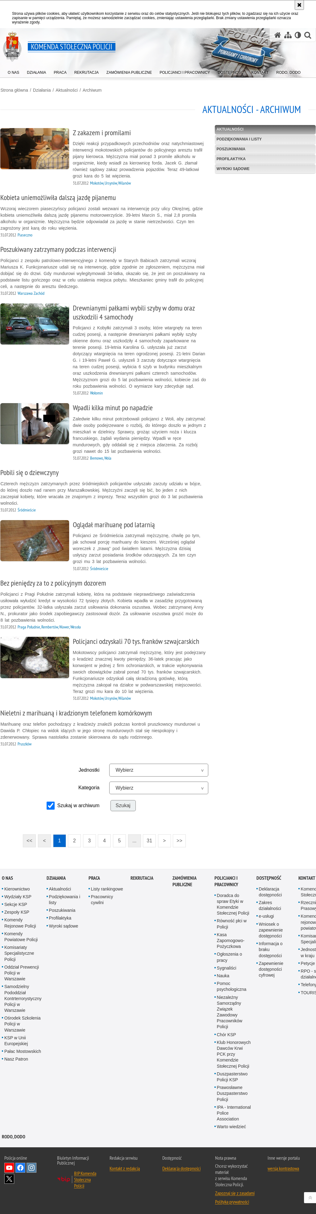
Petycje (308, 962)
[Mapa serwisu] (288, 35)
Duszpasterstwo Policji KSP (232, 1075)
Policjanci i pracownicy (226, 880)
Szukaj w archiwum (78, 805)
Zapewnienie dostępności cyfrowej (271, 968)
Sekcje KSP (15, 903)
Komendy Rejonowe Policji (20, 922)
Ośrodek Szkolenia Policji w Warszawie (22, 1023)
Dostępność (268, 877)
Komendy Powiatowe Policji (21, 935)
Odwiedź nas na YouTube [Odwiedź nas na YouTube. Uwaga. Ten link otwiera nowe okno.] (9, 1167)
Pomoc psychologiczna (232, 985)
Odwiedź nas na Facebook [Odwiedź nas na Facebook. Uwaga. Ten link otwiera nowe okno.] (20, 1167)
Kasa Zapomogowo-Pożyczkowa (231, 939)
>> (177, 838)
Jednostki (88, 769)
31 (149, 840)
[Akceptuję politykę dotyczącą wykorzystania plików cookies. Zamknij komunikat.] (299, 5)
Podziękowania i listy (239, 138)
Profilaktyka (231, 158)
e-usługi (266, 915)
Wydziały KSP (17, 895)
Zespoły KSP (16, 911)
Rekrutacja (142, 877)
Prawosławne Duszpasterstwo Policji (232, 1092)
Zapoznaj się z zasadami (235, 1192)
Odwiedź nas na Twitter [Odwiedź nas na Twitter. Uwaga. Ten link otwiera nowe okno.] (9, 1178)
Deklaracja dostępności (270, 891)
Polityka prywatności (232, 1201)
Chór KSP (226, 1033)
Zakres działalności (270, 904)
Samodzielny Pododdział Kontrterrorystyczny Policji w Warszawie (23, 997)
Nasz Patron (16, 1058)
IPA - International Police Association (234, 1112)
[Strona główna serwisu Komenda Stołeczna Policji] (277, 35)
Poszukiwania (231, 148)
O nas (7, 877)
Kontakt (306, 877)
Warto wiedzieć (231, 1125)
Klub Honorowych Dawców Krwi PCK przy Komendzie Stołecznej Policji (234, 1053)
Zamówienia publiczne (184, 880)
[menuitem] (13, 71)
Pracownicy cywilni (102, 898)
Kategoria (88, 787)
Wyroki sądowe (233, 168)
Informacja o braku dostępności (271, 948)
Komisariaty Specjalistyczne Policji (19, 952)
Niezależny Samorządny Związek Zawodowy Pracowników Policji (229, 1011)
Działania (41, 89)
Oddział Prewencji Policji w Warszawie (21, 972)
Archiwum (91, 89)
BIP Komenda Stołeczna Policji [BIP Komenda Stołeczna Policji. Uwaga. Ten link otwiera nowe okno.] (85, 1179)
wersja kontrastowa (283, 1168)
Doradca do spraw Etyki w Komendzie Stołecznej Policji (233, 903)
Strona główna (14, 89)
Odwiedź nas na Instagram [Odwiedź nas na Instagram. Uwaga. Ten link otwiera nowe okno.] (31, 1167)
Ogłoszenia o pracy (229, 956)
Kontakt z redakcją (125, 1168)
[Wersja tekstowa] (298, 35)
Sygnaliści (226, 967)
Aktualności (66, 89)
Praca (94, 877)
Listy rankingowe (107, 888)
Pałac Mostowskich (22, 1050)
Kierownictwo (17, 888)
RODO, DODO (13, 1136)
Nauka (223, 974)
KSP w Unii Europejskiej (16, 1039)
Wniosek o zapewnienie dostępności (271, 929)
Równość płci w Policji (232, 923)
